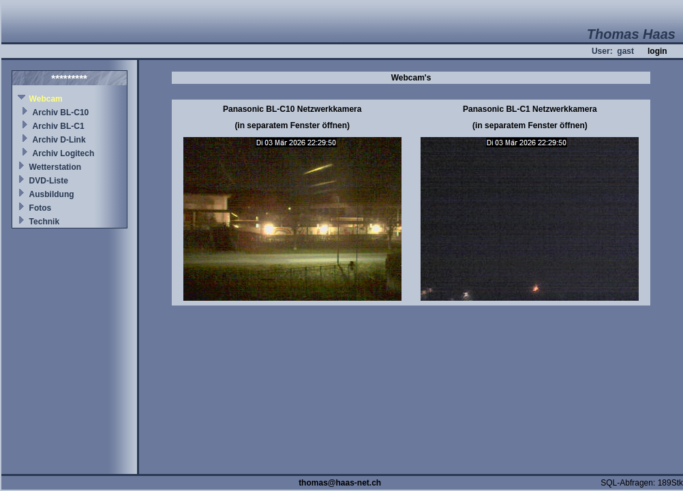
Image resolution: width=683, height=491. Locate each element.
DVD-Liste (48, 180)
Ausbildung (51, 194)
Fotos (40, 208)
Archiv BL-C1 (59, 126)
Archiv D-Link (59, 140)
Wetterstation (55, 167)
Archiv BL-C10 (61, 112)
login (657, 51)
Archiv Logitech (64, 153)
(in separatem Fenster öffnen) (292, 125)
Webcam (46, 99)
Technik (44, 221)
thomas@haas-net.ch (340, 483)
